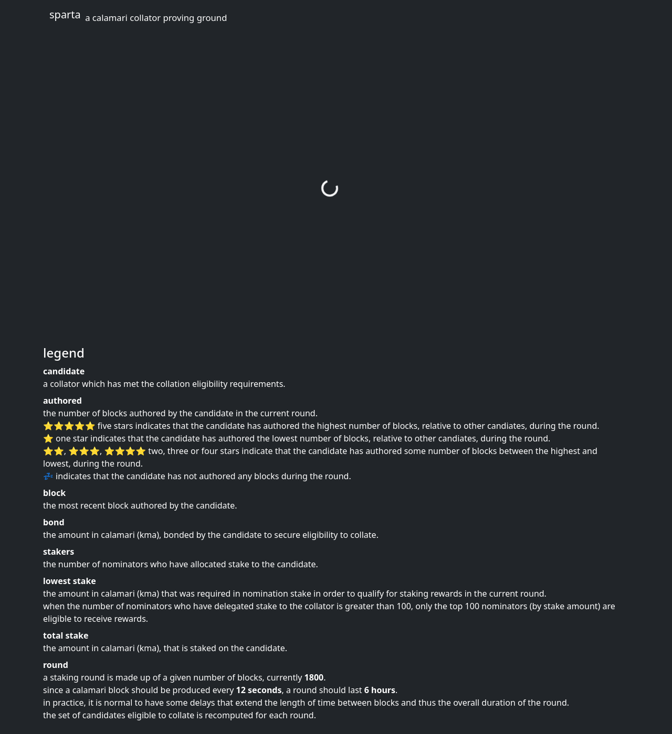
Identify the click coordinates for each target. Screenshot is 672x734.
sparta (138, 15)
